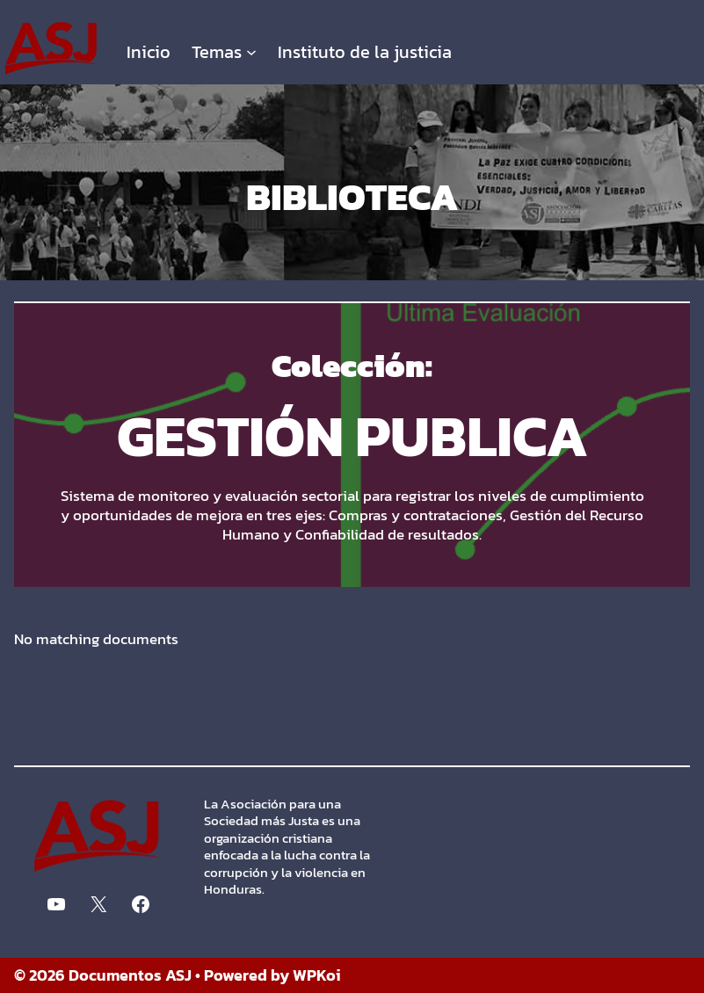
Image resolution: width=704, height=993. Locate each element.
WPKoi (317, 975)
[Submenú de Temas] (251, 52)
